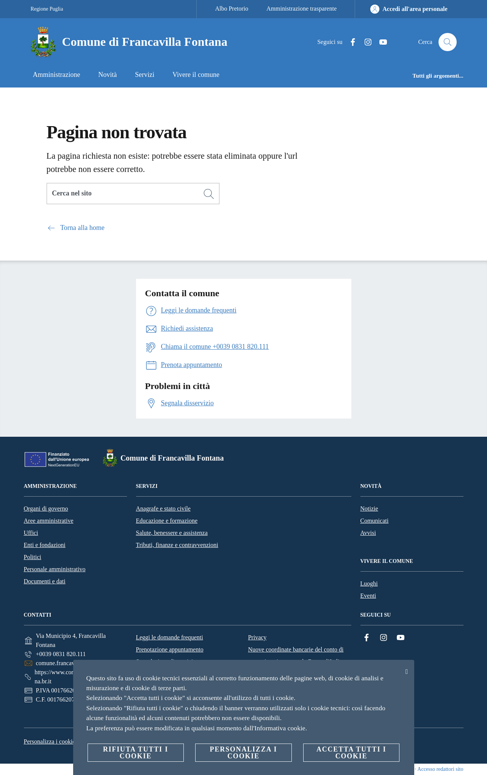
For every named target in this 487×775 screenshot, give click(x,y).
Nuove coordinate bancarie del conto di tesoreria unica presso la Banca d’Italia (295, 655)
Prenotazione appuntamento (169, 649)
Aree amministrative (49, 520)
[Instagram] (365, 42)
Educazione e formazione (167, 520)
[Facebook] (349, 42)
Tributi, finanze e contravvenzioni (177, 545)
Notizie (369, 508)
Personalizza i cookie (49, 741)
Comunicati (374, 520)
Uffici (31, 533)
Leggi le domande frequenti (169, 637)
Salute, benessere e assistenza (172, 533)
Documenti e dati (45, 581)
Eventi (368, 595)
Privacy (257, 637)
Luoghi (369, 583)
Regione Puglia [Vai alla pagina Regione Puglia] (47, 9)
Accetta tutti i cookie (351, 752)
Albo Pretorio (231, 8)
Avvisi (368, 533)
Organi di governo (46, 508)
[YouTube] (380, 42)
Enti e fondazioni (45, 545)
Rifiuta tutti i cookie (135, 752)
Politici (32, 557)
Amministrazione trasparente (301, 8)
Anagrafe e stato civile (163, 508)
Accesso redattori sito (440, 769)
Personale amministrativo (55, 569)
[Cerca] (447, 42)
